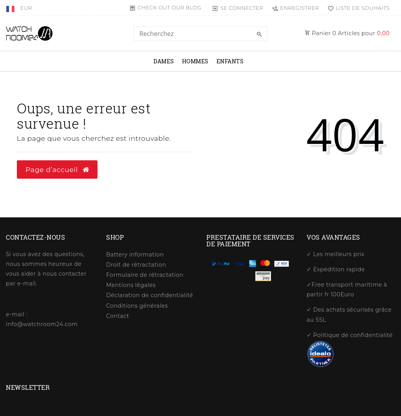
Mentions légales (131, 285)
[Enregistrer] (295, 8)
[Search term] (200, 33)
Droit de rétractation (136, 264)
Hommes (195, 61)
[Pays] (11, 8)
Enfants (230, 61)
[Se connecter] (238, 8)
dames (164, 61)
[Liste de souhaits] (357, 8)
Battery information (135, 254)
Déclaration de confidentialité (149, 295)
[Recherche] (259, 34)
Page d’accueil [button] (57, 169)
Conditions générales (137, 305)
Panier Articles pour (347, 33)
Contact (117, 315)
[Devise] (26, 8)
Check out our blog (170, 7)
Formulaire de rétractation (144, 274)
